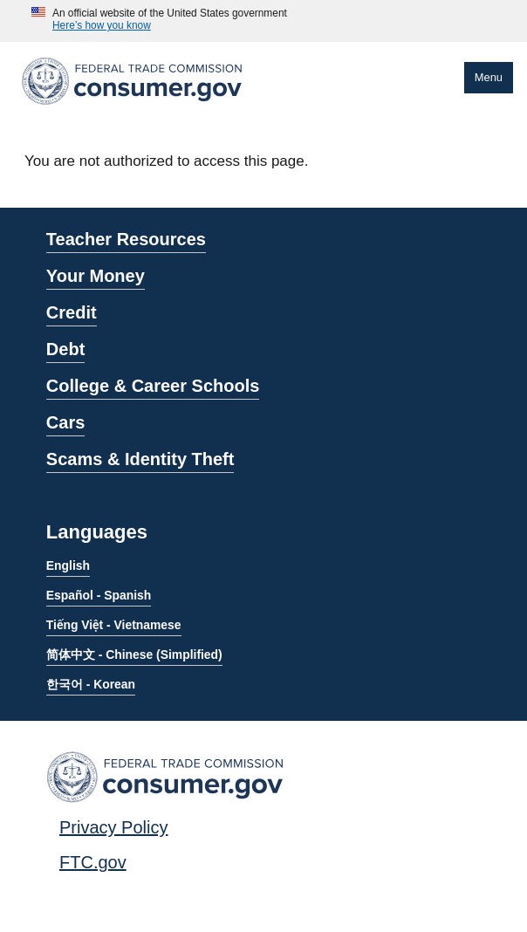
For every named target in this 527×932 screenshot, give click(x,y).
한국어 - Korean (90, 684)
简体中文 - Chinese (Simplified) (134, 654)
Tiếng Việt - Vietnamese (113, 625)
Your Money (95, 275)
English (68, 565)
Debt (65, 349)
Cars (65, 422)
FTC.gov (93, 862)
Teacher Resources (126, 239)
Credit (71, 312)
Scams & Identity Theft (140, 459)
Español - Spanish (98, 595)
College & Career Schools (153, 385)
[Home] (132, 107)
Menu (489, 77)
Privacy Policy (113, 827)
